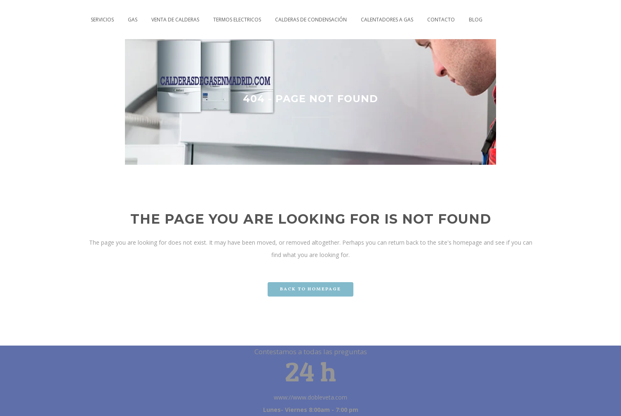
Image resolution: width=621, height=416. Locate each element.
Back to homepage (310, 289)
